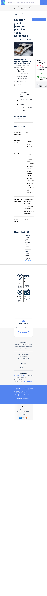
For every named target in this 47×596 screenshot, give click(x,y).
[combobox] (22, 2)
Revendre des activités (23, 358)
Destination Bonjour (28, 413)
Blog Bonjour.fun (23, 368)
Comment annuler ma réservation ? (23, 346)
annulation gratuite (43, 78)
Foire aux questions (23, 348)
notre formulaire (28, 381)
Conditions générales (23, 409)
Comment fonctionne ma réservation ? (23, 344)
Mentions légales (18, 413)
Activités (16, 12)
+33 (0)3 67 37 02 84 (19, 375)
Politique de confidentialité (23, 411)
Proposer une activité (23, 356)
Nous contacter (43, 86)
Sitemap (24, 414)
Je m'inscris (23, 332)
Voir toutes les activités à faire (23, 398)
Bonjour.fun (23, 365)
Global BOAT (28, 260)
